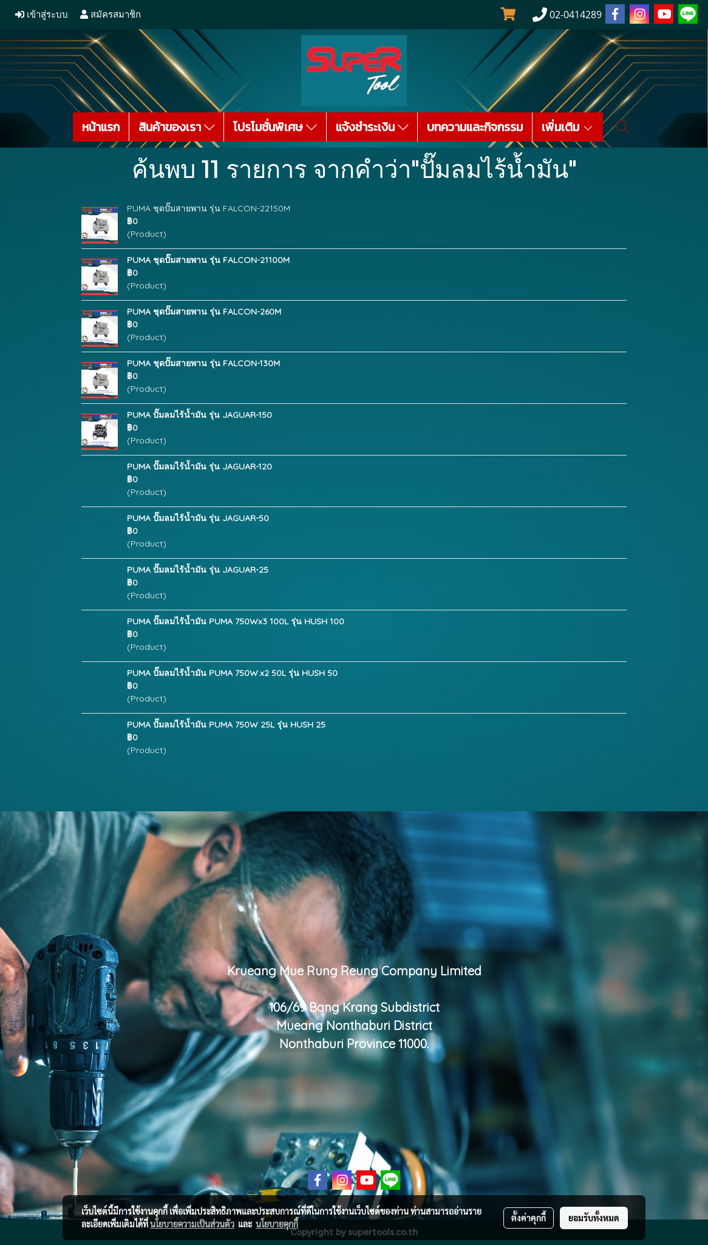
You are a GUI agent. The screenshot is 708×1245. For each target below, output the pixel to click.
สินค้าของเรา (176, 127)
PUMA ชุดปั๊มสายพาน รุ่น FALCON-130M (203, 363)
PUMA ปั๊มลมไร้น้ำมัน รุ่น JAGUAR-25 (197, 569)
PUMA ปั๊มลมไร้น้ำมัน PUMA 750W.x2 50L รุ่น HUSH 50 (232, 672)
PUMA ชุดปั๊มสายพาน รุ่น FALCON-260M (204, 311)
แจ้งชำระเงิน (372, 127)
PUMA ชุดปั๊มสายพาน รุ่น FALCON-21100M (208, 259)
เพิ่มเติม (568, 127)
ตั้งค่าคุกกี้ (528, 1217)
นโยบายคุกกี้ (277, 1223)
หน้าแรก (101, 127)
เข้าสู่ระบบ (41, 14)
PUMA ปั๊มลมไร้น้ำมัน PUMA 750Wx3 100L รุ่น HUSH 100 (235, 621)
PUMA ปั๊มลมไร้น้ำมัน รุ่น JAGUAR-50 (198, 518)
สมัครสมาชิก (110, 14)
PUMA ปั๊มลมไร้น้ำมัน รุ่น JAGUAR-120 (199, 466)
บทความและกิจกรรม (475, 127)
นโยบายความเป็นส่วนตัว (192, 1223)
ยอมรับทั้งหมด (593, 1217)
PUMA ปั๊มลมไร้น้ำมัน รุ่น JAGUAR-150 (199, 414)
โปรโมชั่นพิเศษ (275, 127)
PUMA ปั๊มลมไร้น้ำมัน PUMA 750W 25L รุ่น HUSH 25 (226, 724)
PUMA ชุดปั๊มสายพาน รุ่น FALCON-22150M (208, 208)
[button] (622, 126)
